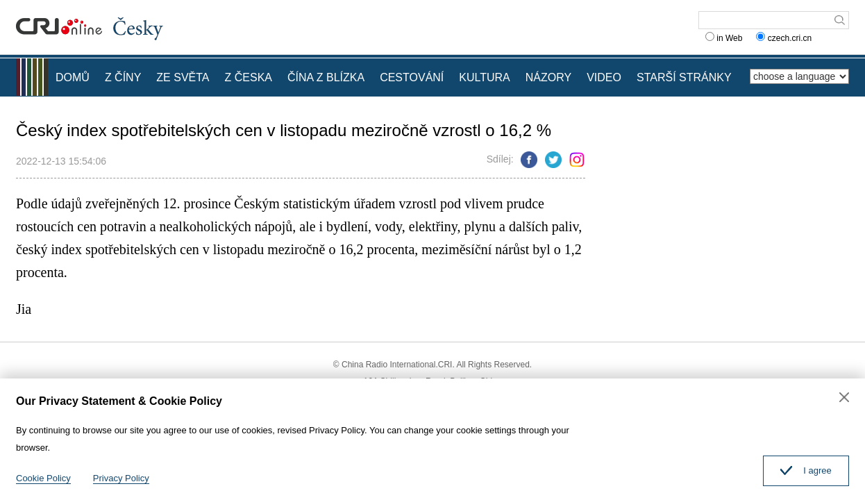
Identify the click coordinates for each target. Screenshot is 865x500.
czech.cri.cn (785, 38)
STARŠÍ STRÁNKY (684, 77)
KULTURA (484, 77)
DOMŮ (73, 77)
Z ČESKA (248, 77)
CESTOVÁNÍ (412, 77)
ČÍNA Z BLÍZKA (325, 77)
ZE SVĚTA (182, 77)
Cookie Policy (43, 478)
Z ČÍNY (123, 77)
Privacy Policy (121, 478)
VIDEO (604, 77)
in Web (723, 38)
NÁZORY (548, 77)
